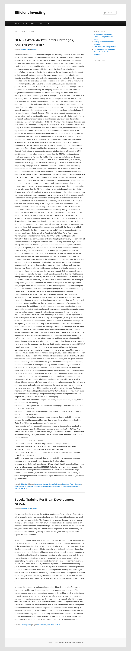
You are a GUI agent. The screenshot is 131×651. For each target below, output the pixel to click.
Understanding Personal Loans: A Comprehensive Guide (103, 36)
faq (48, 23)
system (57, 625)
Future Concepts (75, 484)
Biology (45, 484)
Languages (30, 486)
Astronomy (38, 484)
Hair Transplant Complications (105, 47)
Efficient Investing (30, 13)
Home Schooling (20, 486)
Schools (17, 488)
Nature (37, 486)
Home (17, 23)
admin (34, 49)
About (25, 23)
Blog (32, 23)
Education (24, 484)
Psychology (57, 486)
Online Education (46, 486)
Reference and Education (70, 486)
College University (55, 484)
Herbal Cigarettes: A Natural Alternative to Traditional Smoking (104, 51)
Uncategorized (26, 625)
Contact (40, 23)
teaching (24, 488)
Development (41, 625)
